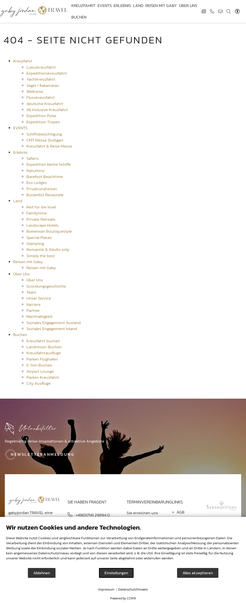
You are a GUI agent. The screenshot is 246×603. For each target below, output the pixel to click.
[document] (123, 545)
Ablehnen (41, 573)
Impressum (106, 589)
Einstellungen (116, 573)
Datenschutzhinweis (133, 589)
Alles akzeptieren (198, 573)
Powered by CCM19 (123, 598)
